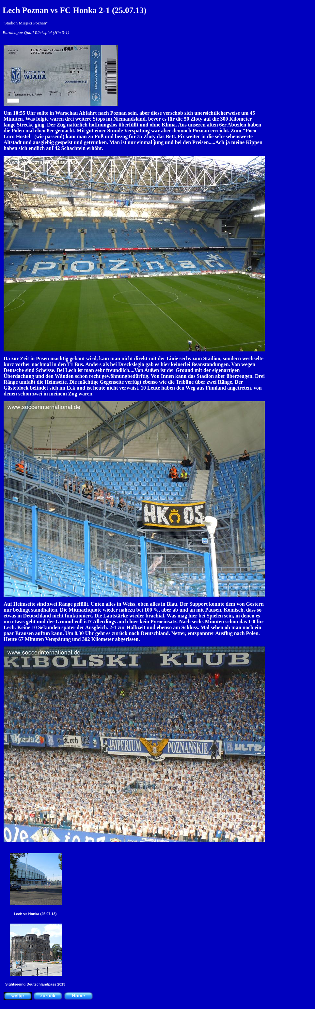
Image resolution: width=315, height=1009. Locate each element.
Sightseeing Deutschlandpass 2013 (35, 984)
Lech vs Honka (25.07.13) (35, 914)
